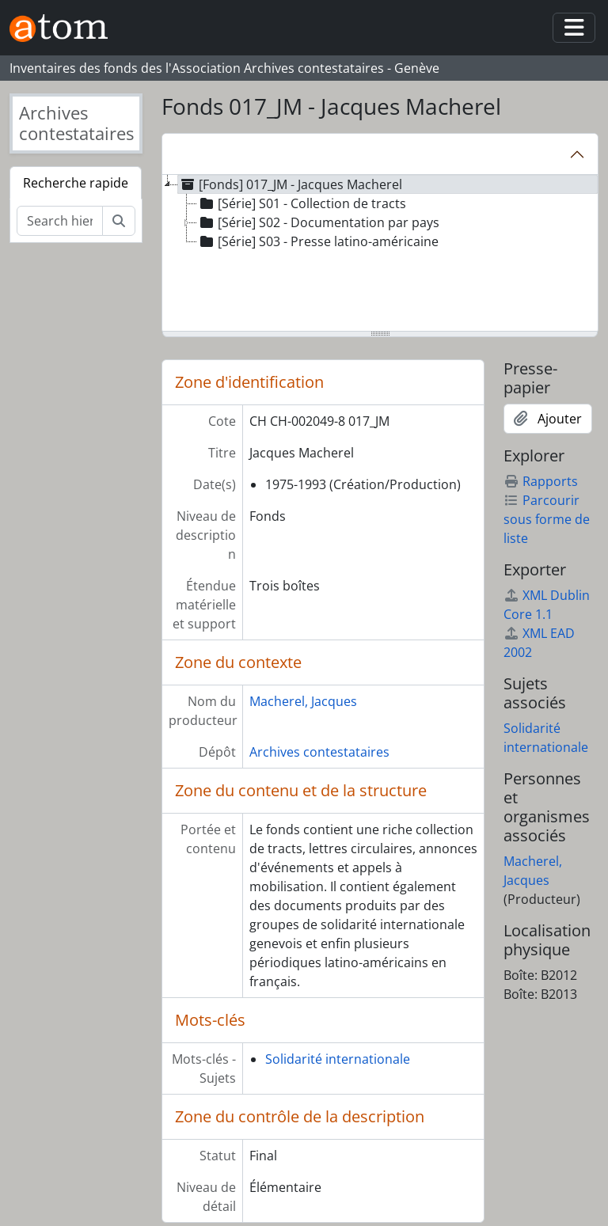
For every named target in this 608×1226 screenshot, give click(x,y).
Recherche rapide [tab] (75, 183)
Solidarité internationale (337, 1059)
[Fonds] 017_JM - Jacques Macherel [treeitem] (290, 184)
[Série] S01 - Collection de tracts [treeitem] (301, 203)
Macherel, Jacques (303, 701)
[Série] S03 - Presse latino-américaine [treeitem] (318, 241)
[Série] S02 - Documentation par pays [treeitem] (318, 222)
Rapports (541, 481)
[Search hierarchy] (60, 221)
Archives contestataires (319, 752)
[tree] (380, 254)
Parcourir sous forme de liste (547, 519)
